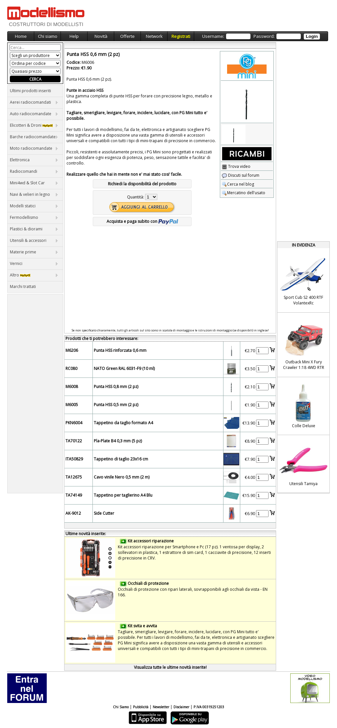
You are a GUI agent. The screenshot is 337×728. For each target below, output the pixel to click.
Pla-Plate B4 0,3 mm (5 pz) (118, 441)
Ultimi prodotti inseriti (30, 90)
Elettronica (34, 160)
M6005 (71, 404)
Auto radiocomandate (34, 114)
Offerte (127, 36)
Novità (100, 36)
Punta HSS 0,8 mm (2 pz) (116, 386)
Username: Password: (261, 36)
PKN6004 (73, 423)
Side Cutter (104, 513)
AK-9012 (73, 513)
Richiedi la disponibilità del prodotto (142, 184)
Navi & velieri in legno (34, 194)
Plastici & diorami (34, 229)
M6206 (71, 350)
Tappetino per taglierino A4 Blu (123, 495)
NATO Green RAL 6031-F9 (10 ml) (124, 368)
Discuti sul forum (240, 175)
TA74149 (73, 495)
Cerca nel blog (238, 184)
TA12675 (73, 477)
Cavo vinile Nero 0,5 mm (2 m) (121, 477)
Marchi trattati (23, 286)
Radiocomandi (34, 171)
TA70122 (73, 441)
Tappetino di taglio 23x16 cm (121, 459)
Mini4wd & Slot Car (34, 183)
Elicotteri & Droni (34, 125)
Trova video (236, 166)
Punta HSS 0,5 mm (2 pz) (116, 404)
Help (74, 36)
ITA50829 (74, 459)
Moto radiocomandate (34, 148)
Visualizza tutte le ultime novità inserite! (170, 667)
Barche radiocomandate (34, 137)
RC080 (71, 368)
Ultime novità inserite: (85, 533)
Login (312, 36)
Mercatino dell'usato (243, 192)
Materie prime (34, 252)
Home (21, 36)
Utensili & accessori (34, 240)
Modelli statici (34, 206)
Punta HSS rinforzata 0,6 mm (120, 350)
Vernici (34, 263)
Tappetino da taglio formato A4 (123, 423)
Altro (34, 275)
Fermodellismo (34, 217)
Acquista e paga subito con (142, 221)
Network (154, 36)
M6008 (71, 386)
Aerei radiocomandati (34, 102)
